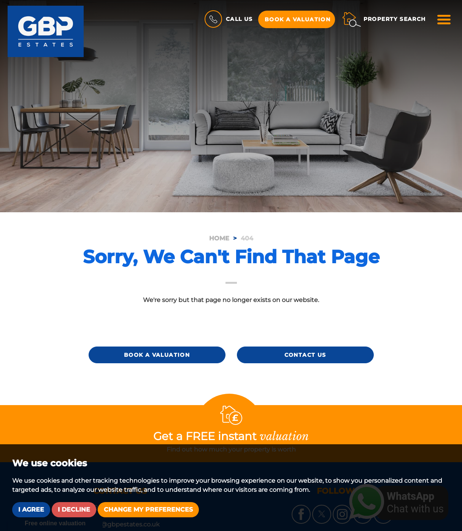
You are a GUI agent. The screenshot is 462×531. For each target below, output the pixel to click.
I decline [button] (74, 509)
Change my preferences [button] (148, 509)
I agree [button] (31, 509)
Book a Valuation (297, 19)
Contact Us (305, 354)
